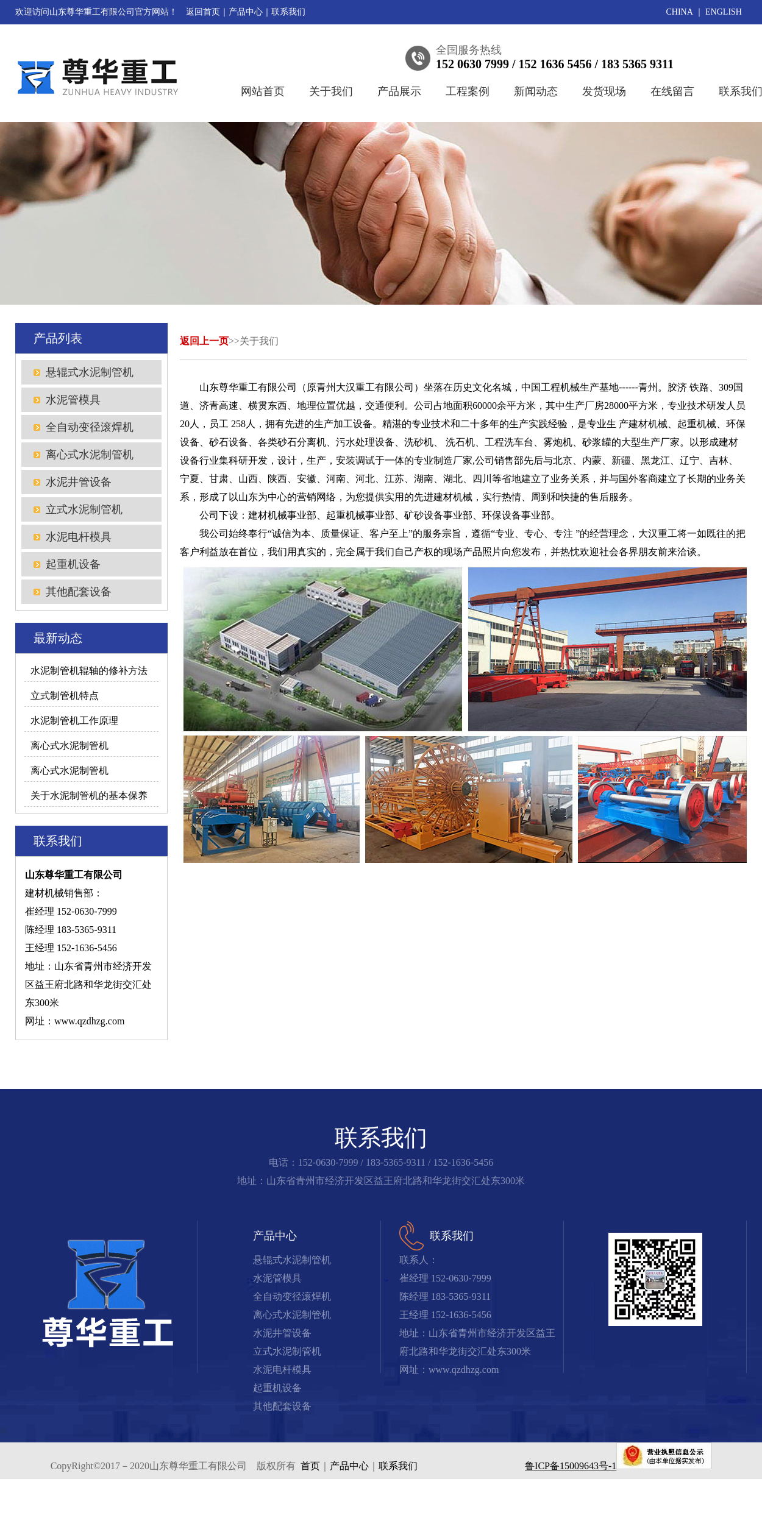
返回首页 (203, 11)
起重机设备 (73, 564)
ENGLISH (723, 11)
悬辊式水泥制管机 (90, 372)
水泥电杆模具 (79, 537)
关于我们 (331, 91)
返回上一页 (204, 341)
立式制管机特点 (64, 695)
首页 (310, 1466)
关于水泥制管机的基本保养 (89, 795)
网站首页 (263, 91)
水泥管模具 (73, 400)
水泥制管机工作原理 (74, 720)
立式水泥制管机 (84, 509)
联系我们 (288, 11)
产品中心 (246, 11)
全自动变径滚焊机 (90, 427)
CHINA (679, 11)
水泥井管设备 (79, 482)
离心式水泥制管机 (90, 454)
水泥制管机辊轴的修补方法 (89, 670)
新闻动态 (536, 91)
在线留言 (672, 91)
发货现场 (604, 91)
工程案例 (468, 91)
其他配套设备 (79, 592)
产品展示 (399, 91)
